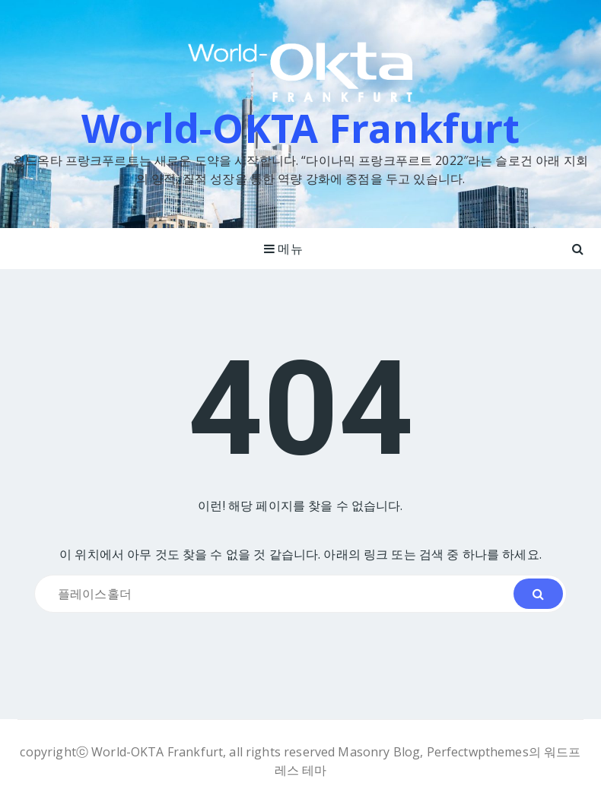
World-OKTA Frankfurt (300, 127)
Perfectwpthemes (478, 751)
